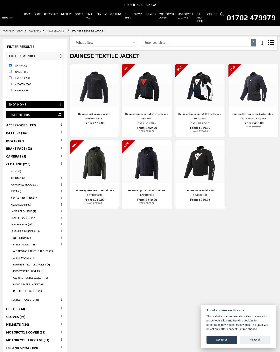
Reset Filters (35, 114)
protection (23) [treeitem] (37, 238)
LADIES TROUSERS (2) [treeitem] (37, 211)
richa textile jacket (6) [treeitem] (28, 284)
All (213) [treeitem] (16, 171)
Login (151, 4)
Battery (66, 14)
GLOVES (138, 14)
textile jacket (56, 30)
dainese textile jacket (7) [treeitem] (31, 264)
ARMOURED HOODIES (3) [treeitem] (37, 184)
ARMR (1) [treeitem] (37, 191)
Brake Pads (89, 16)
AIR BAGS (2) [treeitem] (37, 178)
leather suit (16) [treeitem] (37, 224)
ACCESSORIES (51, 14)
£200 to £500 (23, 84)
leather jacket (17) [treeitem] (37, 218)
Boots (79, 14)
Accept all (222, 339)
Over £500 (21, 90)
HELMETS (150, 14)
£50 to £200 (22, 78)
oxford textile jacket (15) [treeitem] (30, 277)
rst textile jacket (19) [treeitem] (28, 291)
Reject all (255, 339)
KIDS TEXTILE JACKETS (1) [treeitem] (28, 271)
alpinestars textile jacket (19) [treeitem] (33, 251)
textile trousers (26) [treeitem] (37, 299)
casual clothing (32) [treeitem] (37, 198)
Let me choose (248, 329)
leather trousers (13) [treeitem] (37, 231)
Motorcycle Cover (167, 16)
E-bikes (128, 16)
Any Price (21, 65)
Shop (37, 14)
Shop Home (35, 104)
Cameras (101, 14)
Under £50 (21, 71)
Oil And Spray (200, 17)
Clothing (116, 14)
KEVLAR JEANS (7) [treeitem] (37, 204)
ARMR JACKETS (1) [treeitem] (24, 257)
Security (211, 14)
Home (27, 14)
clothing (35, 30)
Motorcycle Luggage (185, 16)
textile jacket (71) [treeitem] (37, 244)
